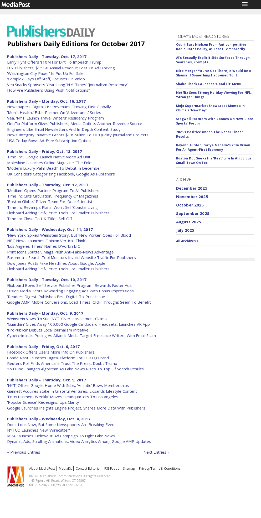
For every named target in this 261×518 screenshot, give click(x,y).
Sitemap (129, 468)
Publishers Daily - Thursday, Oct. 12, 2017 (47, 184)
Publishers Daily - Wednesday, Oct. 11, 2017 (50, 229)
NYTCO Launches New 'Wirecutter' (38, 430)
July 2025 (185, 230)
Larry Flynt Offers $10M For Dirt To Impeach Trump (54, 62)
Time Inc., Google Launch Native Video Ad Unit (48, 156)
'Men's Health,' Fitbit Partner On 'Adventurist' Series (54, 112)
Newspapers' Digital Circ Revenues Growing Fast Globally (59, 106)
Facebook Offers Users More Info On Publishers (51, 352)
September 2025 (192, 213)
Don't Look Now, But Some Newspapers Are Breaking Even (60, 424)
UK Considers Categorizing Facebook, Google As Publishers (61, 174)
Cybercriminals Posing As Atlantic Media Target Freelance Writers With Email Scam (81, 335)
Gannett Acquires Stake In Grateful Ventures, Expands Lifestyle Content (72, 391)
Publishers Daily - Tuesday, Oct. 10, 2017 (46, 279)
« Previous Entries (23, 452)
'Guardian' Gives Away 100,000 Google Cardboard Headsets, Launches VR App (78, 324)
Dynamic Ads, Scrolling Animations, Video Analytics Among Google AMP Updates (79, 441)
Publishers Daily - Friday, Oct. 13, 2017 (44, 151)
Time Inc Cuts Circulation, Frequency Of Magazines (52, 196)
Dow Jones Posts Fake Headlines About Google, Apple (56, 263)
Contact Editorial (88, 468)
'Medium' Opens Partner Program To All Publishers (53, 190)
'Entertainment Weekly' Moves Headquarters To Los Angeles (62, 396)
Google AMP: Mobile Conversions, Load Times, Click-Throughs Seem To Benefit (79, 302)
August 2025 (188, 221)
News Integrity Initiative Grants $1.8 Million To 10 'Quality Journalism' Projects (78, 134)
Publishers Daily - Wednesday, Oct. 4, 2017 (48, 418)
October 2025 (190, 205)
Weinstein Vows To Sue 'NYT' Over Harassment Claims (57, 318)
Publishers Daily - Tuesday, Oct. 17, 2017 (46, 56)
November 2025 (192, 196)
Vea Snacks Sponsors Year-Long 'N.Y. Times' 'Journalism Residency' (67, 84)
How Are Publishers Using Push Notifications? (48, 90)
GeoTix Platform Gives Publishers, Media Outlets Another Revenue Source (74, 123)
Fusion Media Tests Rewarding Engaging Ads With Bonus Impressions (70, 290)
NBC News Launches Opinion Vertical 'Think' (46, 240)
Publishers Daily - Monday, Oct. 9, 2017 (45, 313)
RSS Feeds (111, 468)
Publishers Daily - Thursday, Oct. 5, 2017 (46, 379)
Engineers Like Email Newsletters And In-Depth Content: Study (64, 129)
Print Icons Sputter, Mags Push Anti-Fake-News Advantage (60, 252)
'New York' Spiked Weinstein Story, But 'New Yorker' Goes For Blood (69, 235)
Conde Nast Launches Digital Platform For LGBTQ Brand (58, 357)
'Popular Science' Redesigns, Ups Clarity (43, 402)
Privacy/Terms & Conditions (159, 468)
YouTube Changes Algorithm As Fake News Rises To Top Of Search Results (75, 368)
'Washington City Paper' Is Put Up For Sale (45, 73)
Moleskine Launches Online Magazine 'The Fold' (49, 162)
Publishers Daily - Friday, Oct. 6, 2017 (43, 346)
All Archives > (187, 241)
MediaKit (65, 468)
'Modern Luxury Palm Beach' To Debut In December (54, 168)
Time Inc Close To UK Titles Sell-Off (39, 218)
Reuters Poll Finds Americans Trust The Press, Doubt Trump (62, 363)
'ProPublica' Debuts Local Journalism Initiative (48, 330)
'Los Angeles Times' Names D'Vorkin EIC (43, 246)
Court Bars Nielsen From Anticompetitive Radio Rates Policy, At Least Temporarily (211, 46)
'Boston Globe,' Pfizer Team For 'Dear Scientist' (50, 201)
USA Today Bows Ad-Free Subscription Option (49, 140)
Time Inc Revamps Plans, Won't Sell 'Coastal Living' (53, 207)
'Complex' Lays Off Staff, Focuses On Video (46, 78)
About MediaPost (42, 468)
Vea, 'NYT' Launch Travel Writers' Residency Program (55, 118)
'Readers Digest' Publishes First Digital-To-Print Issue (56, 296)
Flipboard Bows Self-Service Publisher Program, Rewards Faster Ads (69, 285)
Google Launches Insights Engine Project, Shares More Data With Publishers (76, 408)
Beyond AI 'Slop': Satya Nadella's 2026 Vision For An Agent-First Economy (213, 147)
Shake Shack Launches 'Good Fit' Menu (208, 84)
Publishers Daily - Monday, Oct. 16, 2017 (46, 101)
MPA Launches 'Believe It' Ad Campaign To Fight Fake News (61, 435)
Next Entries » (157, 452)
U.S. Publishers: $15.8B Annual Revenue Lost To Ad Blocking (61, 67)
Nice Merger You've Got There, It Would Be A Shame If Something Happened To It (213, 73)
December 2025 (191, 188)
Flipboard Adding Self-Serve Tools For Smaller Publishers (58, 212)
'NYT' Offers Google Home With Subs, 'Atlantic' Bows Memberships (68, 385)
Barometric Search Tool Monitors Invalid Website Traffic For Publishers (71, 257)
